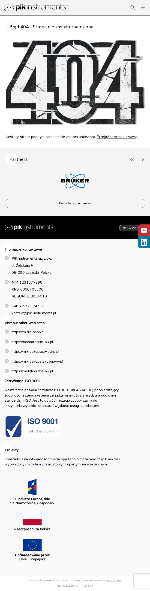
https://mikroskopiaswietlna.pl (35, 351)
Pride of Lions (114, 580)
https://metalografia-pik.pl (32, 371)
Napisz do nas (132, 227)
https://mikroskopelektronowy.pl (37, 361)
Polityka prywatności (67, 586)
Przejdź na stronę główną (117, 136)
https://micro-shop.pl (28, 332)
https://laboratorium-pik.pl (32, 341)
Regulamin (87, 586)
